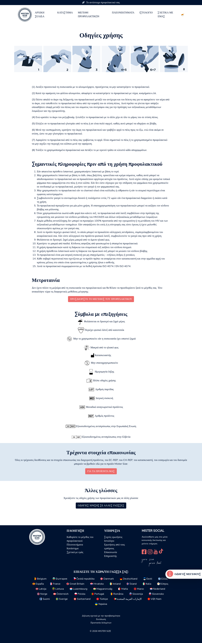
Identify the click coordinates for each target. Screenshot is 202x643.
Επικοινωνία (110, 552)
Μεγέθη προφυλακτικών (88, 14)
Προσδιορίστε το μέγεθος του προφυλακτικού (101, 299)
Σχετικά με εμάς (165, 14)
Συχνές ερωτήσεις (113, 537)
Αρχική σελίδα (39, 14)
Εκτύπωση (101, 619)
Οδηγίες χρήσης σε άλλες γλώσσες (101, 505)
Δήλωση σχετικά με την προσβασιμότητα (101, 615)
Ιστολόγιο (146, 12)
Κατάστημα (65, 12)
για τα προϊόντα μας (101, 471)
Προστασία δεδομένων (101, 622)
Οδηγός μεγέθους (188, 574)
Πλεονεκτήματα (123, 12)
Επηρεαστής (110, 556)
